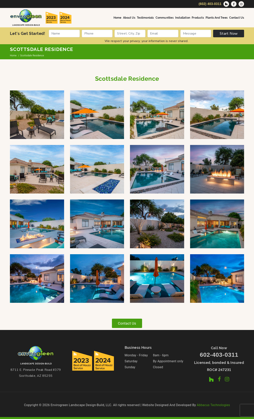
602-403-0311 (219, 354)
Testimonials (145, 17)
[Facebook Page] (234, 4)
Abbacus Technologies (213, 405)
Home (117, 17)
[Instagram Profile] (241, 4)
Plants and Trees (217, 17)
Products (198, 17)
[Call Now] (209, 4)
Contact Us (236, 17)
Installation (182, 17)
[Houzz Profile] (226, 4)
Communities (165, 17)
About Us (129, 17)
